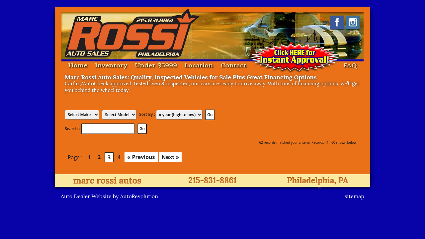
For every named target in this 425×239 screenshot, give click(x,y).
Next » (170, 157)
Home (78, 65)
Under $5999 (156, 65)
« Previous (141, 157)
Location (198, 65)
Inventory (111, 65)
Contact (233, 65)
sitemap (354, 196)
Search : (73, 128)
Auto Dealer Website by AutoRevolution (109, 196)
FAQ (350, 65)
